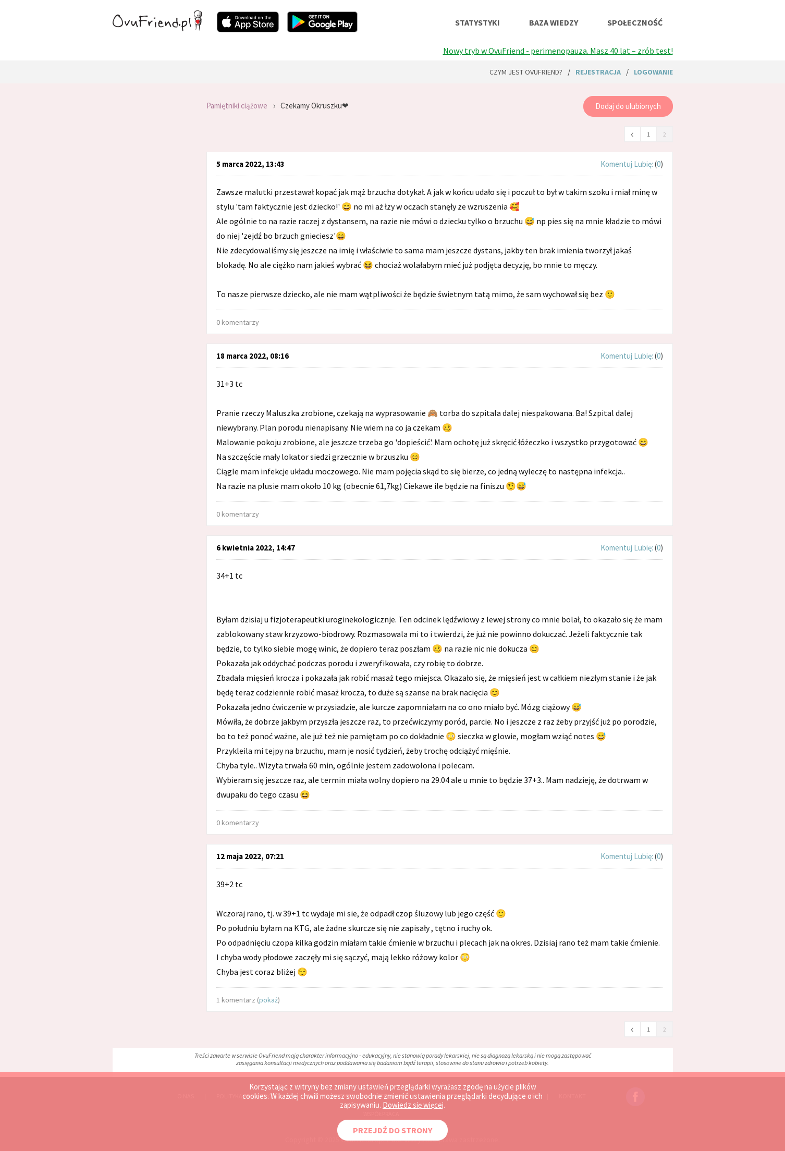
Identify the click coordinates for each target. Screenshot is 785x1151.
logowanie (653, 72)
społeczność (635, 22)
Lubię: (644, 164)
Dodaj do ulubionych (628, 106)
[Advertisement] (152, 229)
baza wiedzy (553, 22)
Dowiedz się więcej (413, 1105)
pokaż (268, 1000)
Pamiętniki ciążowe (236, 106)
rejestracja (598, 72)
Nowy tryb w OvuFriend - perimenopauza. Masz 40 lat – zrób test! (558, 50)
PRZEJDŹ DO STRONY (392, 1130)
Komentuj (616, 164)
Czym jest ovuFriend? (525, 72)
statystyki (477, 22)
